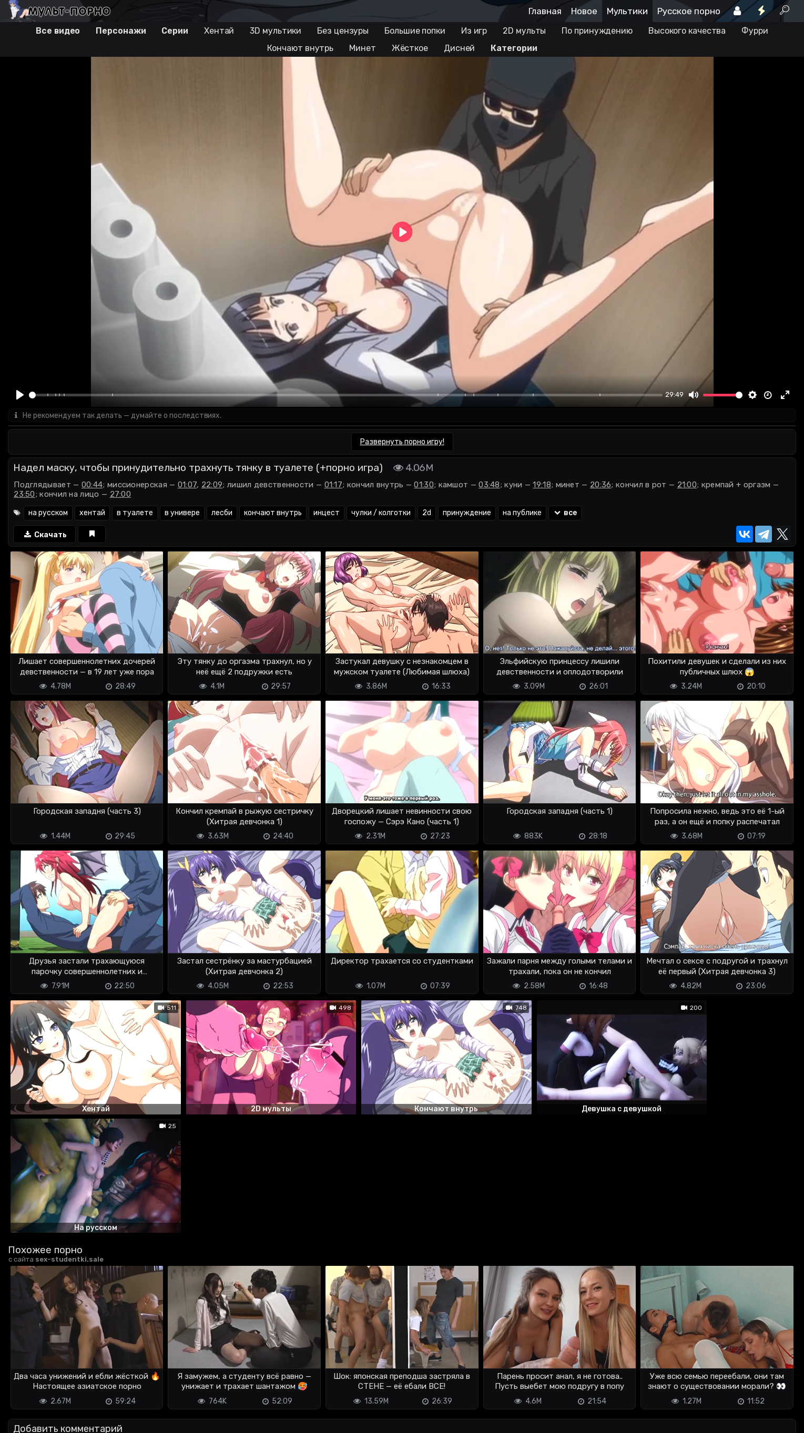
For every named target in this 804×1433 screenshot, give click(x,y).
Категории (514, 48)
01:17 (333, 485)
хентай (92, 513)
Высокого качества (687, 31)
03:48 (489, 485)
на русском (48, 513)
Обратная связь (117, 1416)
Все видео (58, 31)
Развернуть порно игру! (402, 442)
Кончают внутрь (300, 48)
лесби (221, 513)
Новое (584, 11)
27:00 (120, 494)
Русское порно (688, 11)
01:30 (424, 485)
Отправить (49, 1374)
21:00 (687, 485)
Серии (174, 31)
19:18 (542, 485)
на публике (522, 513)
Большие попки (414, 31)
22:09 (212, 485)
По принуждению (597, 31)
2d (426, 513)
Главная (545, 11)
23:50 (24, 494)
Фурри (754, 31)
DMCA (25, 1416)
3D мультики (275, 31)
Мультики (627, 11)
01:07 (187, 485)
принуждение (467, 513)
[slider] (345, 395)
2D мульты (524, 31)
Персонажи (121, 31)
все (565, 513)
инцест (326, 513)
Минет (362, 48)
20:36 (601, 485)
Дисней (459, 48)
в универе (182, 513)
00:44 (92, 485)
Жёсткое (410, 48)
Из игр (474, 31)
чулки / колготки (381, 513)
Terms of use (62, 1416)
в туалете (135, 513)
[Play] (20, 394)
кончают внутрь (273, 513)
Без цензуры (343, 31)
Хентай (219, 31)
